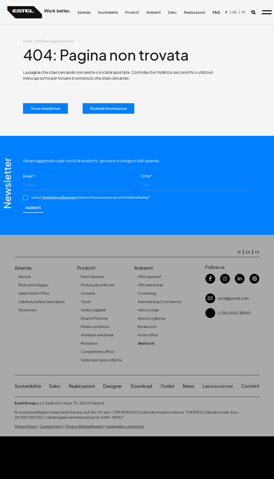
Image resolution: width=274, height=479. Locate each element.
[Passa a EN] (235, 12)
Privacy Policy (26, 426)
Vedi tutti (146, 343)
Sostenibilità (108, 12)
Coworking (147, 293)
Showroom (27, 310)
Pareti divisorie (92, 276)
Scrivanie (88, 293)
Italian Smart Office (33, 293)
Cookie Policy (51, 426)
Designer (112, 386)
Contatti (250, 386)
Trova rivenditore (45, 108)
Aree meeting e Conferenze (159, 301)
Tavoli (85, 301)
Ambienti (153, 12)
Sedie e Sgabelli (93, 310)
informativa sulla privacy (59, 197)
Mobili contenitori (95, 326)
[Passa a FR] (243, 12)
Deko (172, 12)
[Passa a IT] (226, 12)
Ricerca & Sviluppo (33, 285)
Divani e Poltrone (94, 318)
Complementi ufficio (97, 351)
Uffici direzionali (150, 285)
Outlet (167, 386)
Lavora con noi (218, 386)
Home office (148, 335)
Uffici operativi (149, 276)
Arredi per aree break (97, 335)
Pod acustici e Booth (97, 285)
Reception (89, 343)
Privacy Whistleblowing (84, 426)
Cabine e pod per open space (41, 301)
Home (27, 41)
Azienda (83, 12)
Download (141, 386)
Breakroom (147, 326)
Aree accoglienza (151, 318)
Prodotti (132, 12)
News (188, 386)
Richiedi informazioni (108, 108)
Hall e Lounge (148, 310)
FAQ (216, 12)
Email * (29, 176)
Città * (146, 176)
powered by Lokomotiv (125, 426)
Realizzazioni (194, 12)
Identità (24, 276)
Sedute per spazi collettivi (101, 360)
